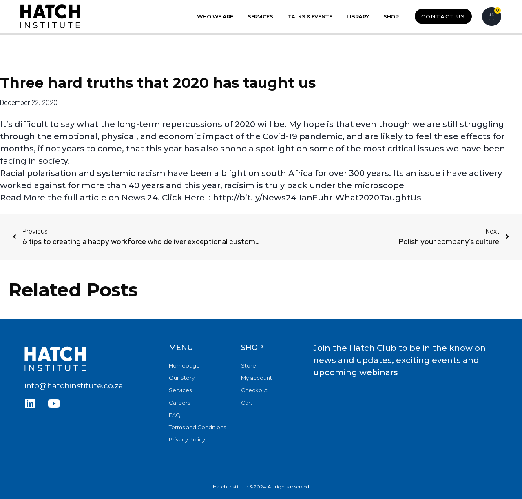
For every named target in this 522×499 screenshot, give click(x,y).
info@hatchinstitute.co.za (73, 385)
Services (260, 16)
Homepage (184, 365)
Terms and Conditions (197, 426)
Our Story (182, 377)
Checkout (254, 390)
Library (358, 16)
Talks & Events (309, 16)
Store (248, 365)
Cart (246, 402)
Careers (179, 402)
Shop (390, 16)
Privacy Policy (187, 439)
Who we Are (215, 16)
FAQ (175, 414)
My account (256, 377)
